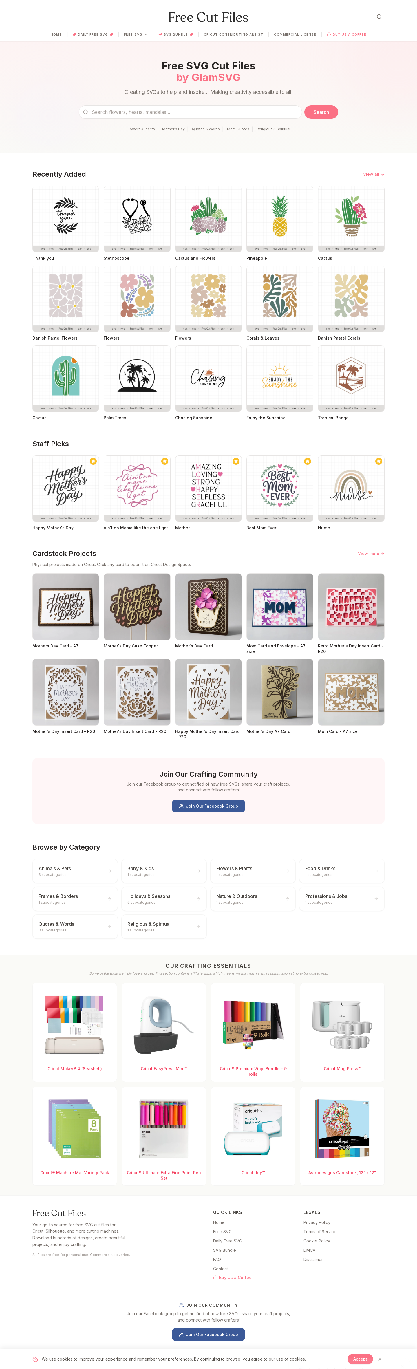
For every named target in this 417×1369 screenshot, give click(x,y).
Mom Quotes (238, 129)
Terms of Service (319, 1231)
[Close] (380, 1359)
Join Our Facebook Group (208, 806)
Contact (220, 1268)
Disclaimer (313, 1259)
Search (321, 112)
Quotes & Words (206, 129)
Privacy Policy (316, 1222)
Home (56, 34)
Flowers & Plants (141, 129)
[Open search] (379, 17)
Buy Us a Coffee (346, 34)
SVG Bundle (175, 34)
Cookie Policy (316, 1240)
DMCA (309, 1250)
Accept (360, 1359)
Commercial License (295, 34)
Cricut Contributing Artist (234, 34)
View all (374, 174)
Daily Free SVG (93, 34)
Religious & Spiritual (273, 129)
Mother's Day (173, 129)
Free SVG (136, 34)
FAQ (217, 1259)
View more (371, 553)
